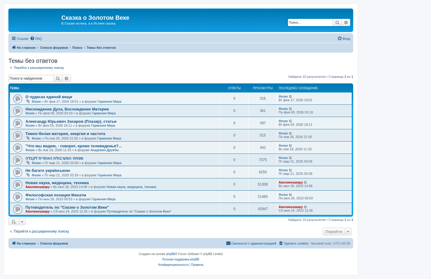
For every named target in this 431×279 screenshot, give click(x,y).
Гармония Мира (110, 101)
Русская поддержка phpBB (180, 259)
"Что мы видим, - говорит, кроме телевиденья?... (73, 146)
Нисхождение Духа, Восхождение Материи (67, 109)
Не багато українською (47, 170)
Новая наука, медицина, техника (57, 183)
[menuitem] (36, 38)
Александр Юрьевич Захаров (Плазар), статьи (70, 121)
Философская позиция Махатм (55, 195)
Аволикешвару (37, 187)
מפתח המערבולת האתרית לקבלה (54, 158)
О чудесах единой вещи (48, 97)
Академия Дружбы (104, 150)
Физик (36, 101)
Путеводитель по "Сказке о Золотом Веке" (67, 207)
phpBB (170, 254)
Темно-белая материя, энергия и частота (65, 133)
